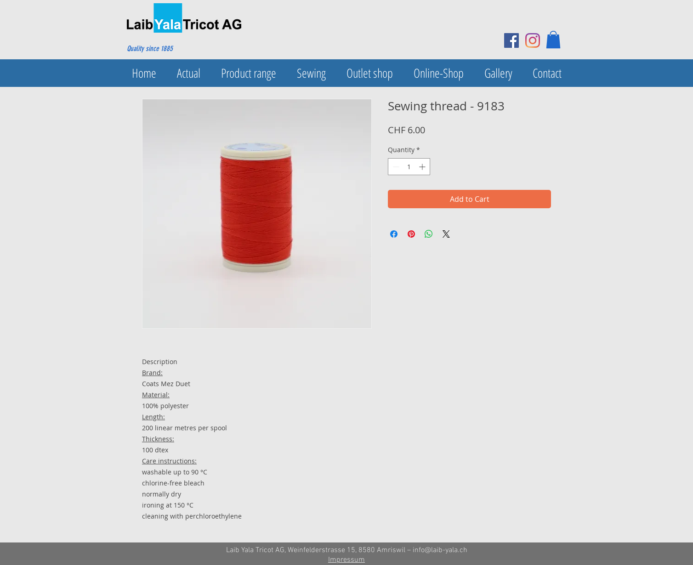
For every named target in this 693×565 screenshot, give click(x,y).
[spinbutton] (409, 167)
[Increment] (423, 167)
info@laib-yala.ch (440, 550)
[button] (553, 39)
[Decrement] (395, 167)
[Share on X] (446, 234)
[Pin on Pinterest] (411, 234)
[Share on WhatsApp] (428, 234)
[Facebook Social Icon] (511, 40)
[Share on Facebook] (393, 234)
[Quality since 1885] (171, 49)
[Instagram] (532, 40)
